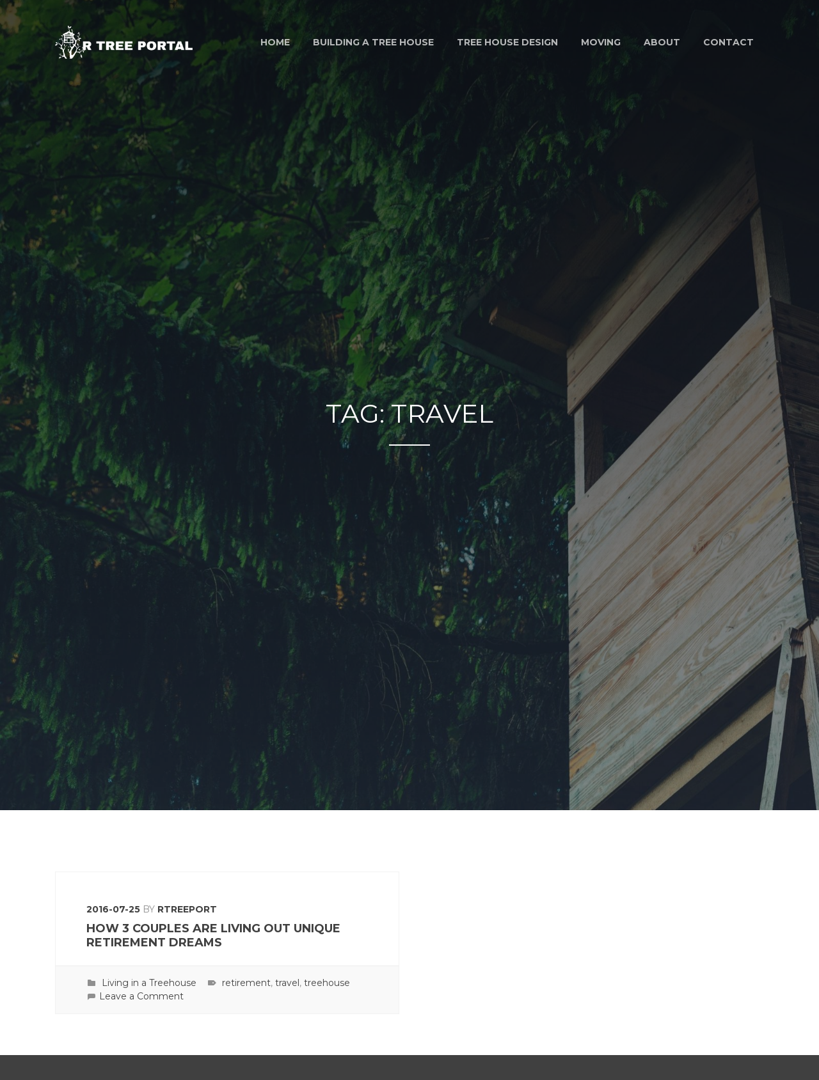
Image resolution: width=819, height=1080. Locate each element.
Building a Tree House (373, 42)
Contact (728, 42)
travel (287, 983)
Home (275, 42)
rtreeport (187, 909)
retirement (246, 983)
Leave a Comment (141, 996)
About (662, 42)
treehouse (327, 983)
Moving (601, 42)
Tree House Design (507, 42)
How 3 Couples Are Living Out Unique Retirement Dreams (213, 935)
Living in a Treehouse (149, 983)
